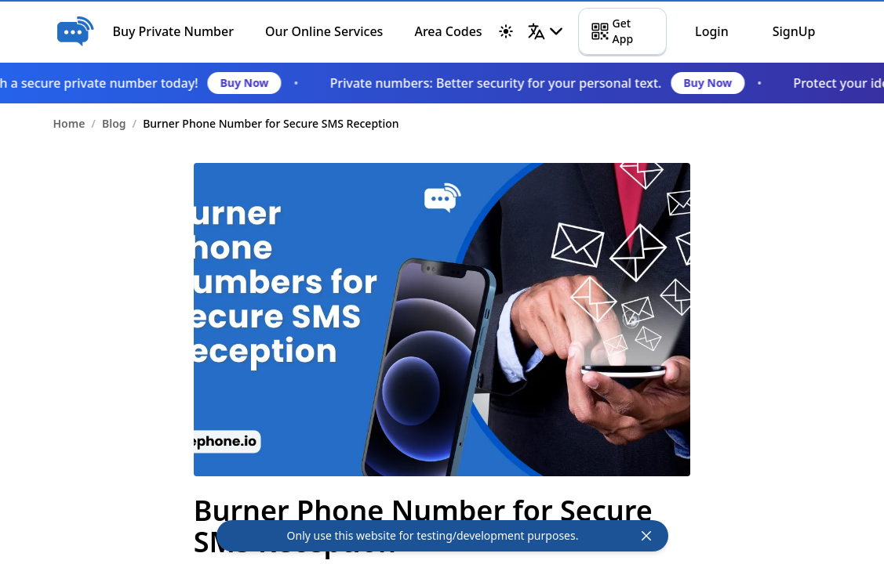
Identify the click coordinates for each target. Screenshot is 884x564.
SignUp (794, 31)
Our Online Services (324, 31)
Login (712, 31)
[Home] (75, 31)
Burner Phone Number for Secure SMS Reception (270, 123)
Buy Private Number (173, 31)
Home (69, 123)
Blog (114, 123)
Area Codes (448, 31)
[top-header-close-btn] (646, 535)
